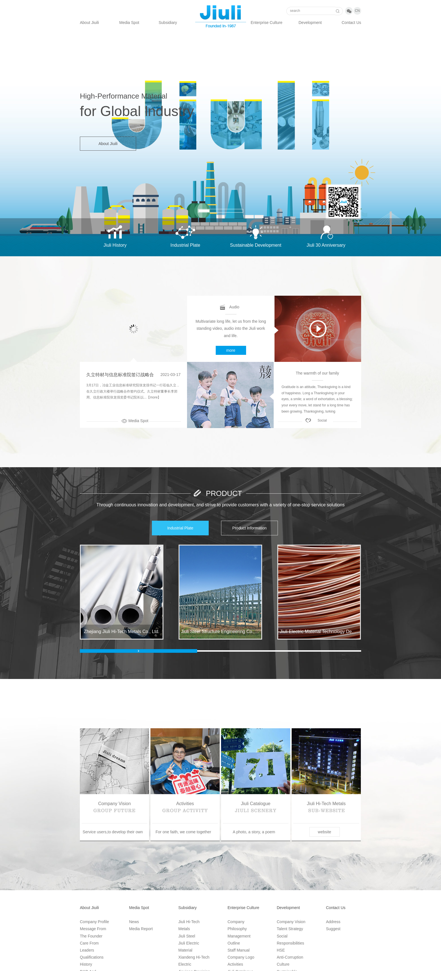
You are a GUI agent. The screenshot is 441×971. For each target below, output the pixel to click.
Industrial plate (180, 528)
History (86, 964)
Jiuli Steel (186, 936)
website (324, 832)
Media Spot (129, 22)
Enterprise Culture (266, 22)
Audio (234, 307)
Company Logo (241, 957)
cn (357, 11)
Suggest (333, 929)
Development (310, 22)
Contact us (351, 22)
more (230, 350)
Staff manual (238, 950)
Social (322, 420)
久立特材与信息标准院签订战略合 (120, 374)
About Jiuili (89, 22)
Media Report (141, 929)
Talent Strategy (290, 929)
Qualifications (92, 957)
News (134, 921)
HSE (281, 950)
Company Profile (94, 921)
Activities (235, 964)
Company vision (291, 921)
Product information (249, 528)
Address (333, 921)
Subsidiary (168, 22)
